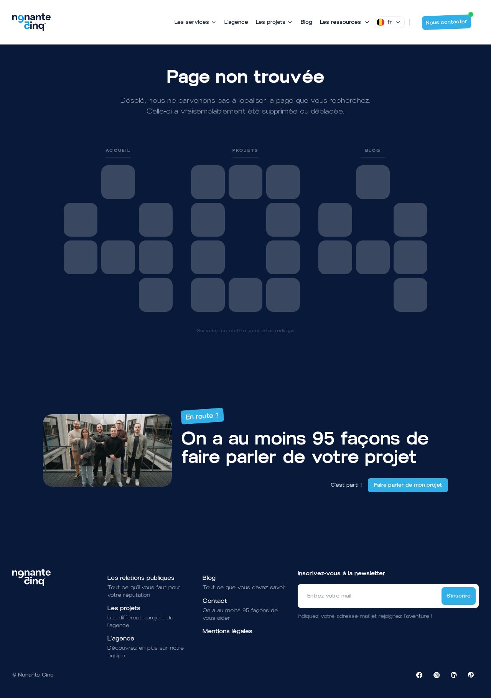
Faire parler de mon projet (408, 485)
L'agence (236, 22)
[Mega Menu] (345, 22)
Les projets (123, 608)
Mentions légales (227, 631)
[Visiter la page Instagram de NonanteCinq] (436, 675)
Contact (215, 600)
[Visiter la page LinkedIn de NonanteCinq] (453, 675)
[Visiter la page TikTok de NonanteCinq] (471, 675)
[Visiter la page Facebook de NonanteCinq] (419, 675)
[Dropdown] (390, 22)
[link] (118, 229)
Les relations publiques (141, 577)
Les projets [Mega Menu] (274, 22)
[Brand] (31, 22)
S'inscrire (459, 596)
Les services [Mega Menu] (196, 22)
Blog (306, 22)
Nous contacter (448, 20)
